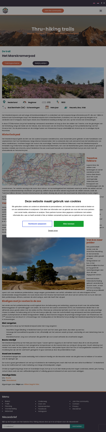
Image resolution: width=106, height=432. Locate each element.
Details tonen (53, 231)
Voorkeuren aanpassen (37, 224)
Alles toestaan (68, 224)
